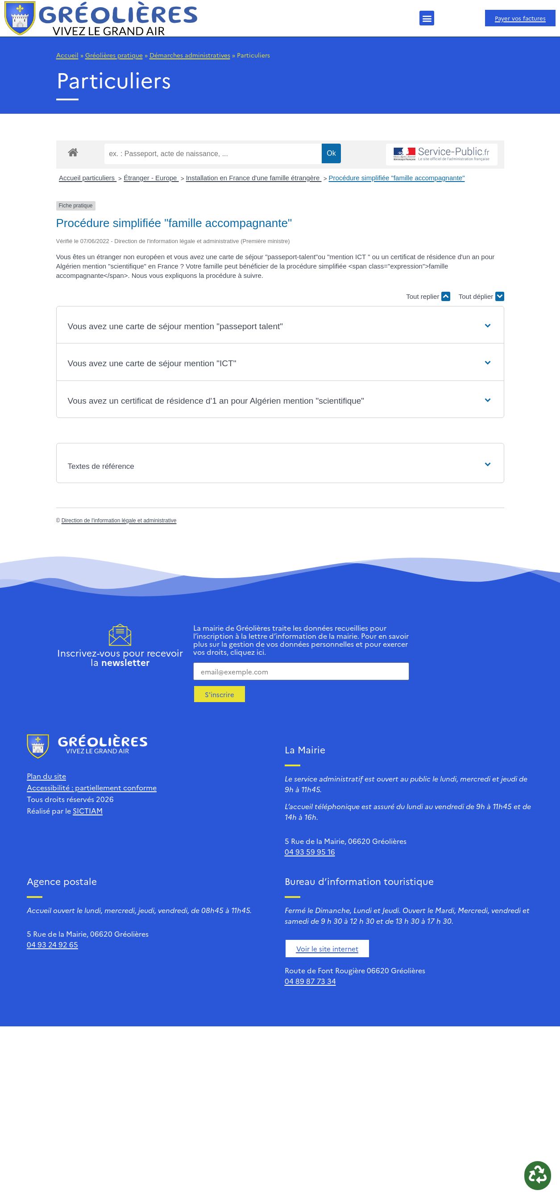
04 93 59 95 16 (310, 851)
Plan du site (46, 776)
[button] (426, 18)
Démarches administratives (189, 55)
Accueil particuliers (87, 178)
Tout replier (428, 296)
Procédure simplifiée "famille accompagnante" (397, 178)
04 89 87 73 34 (310, 981)
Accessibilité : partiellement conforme (92, 787)
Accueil (67, 55)
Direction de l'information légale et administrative (119, 520)
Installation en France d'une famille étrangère (254, 178)
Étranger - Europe (151, 178)
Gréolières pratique (114, 55)
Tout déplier (481, 296)
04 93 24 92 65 (52, 944)
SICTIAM (88, 810)
